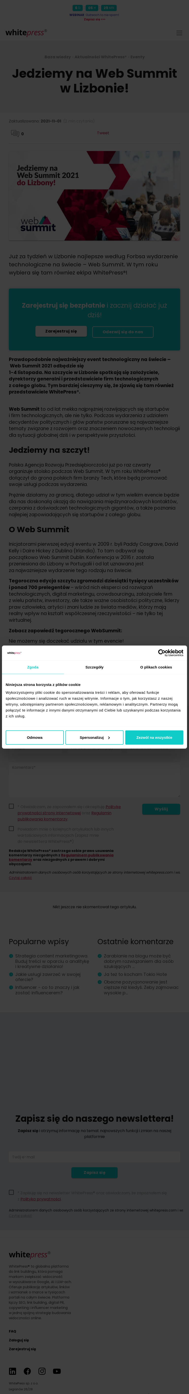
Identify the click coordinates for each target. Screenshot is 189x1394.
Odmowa (34, 737)
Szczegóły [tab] (94, 667)
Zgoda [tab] (33, 667)
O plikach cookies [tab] (156, 667)
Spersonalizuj (95, 737)
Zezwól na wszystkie (154, 737)
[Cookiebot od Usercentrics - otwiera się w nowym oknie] (161, 653)
